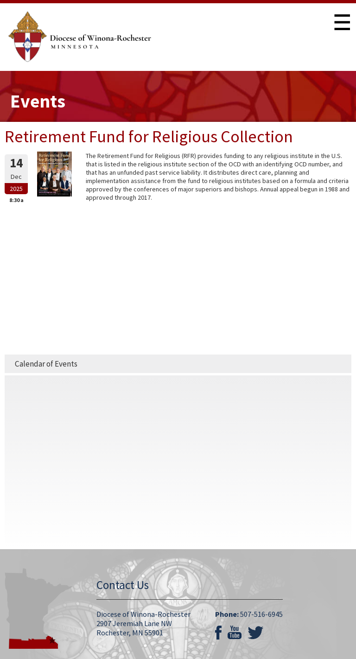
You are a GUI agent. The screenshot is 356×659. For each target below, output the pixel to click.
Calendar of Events (46, 364)
